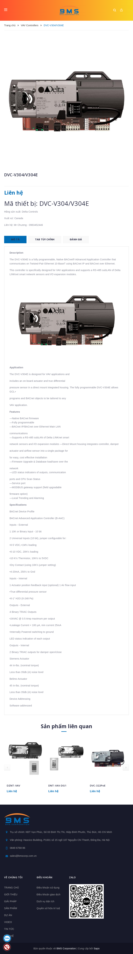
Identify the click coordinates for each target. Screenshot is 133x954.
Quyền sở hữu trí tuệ (48, 908)
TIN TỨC (9, 929)
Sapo (97, 948)
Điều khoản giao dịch (48, 894)
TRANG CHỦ (11, 887)
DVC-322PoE (98, 785)
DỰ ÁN (8, 915)
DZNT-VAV (13, 785)
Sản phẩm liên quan (66, 726)
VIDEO (8, 922)
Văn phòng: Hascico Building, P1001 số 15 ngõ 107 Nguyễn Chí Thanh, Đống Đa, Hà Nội (60, 840)
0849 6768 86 (17, 848)
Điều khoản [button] (44, 877)
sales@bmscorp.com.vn (23, 855)
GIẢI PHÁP (10, 901)
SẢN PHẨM (10, 908)
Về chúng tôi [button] (13, 877)
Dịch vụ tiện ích (45, 901)
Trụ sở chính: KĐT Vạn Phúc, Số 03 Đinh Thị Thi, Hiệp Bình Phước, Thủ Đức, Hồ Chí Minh (61, 832)
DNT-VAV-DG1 (57, 785)
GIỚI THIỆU (10, 894)
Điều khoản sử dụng (48, 887)
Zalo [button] (72, 877)
